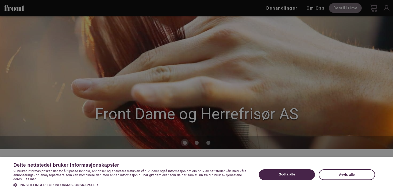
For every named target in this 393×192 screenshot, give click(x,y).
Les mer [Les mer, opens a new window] (30, 179)
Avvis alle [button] (347, 175)
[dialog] (196, 96)
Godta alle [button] (287, 174)
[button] (131, 184)
